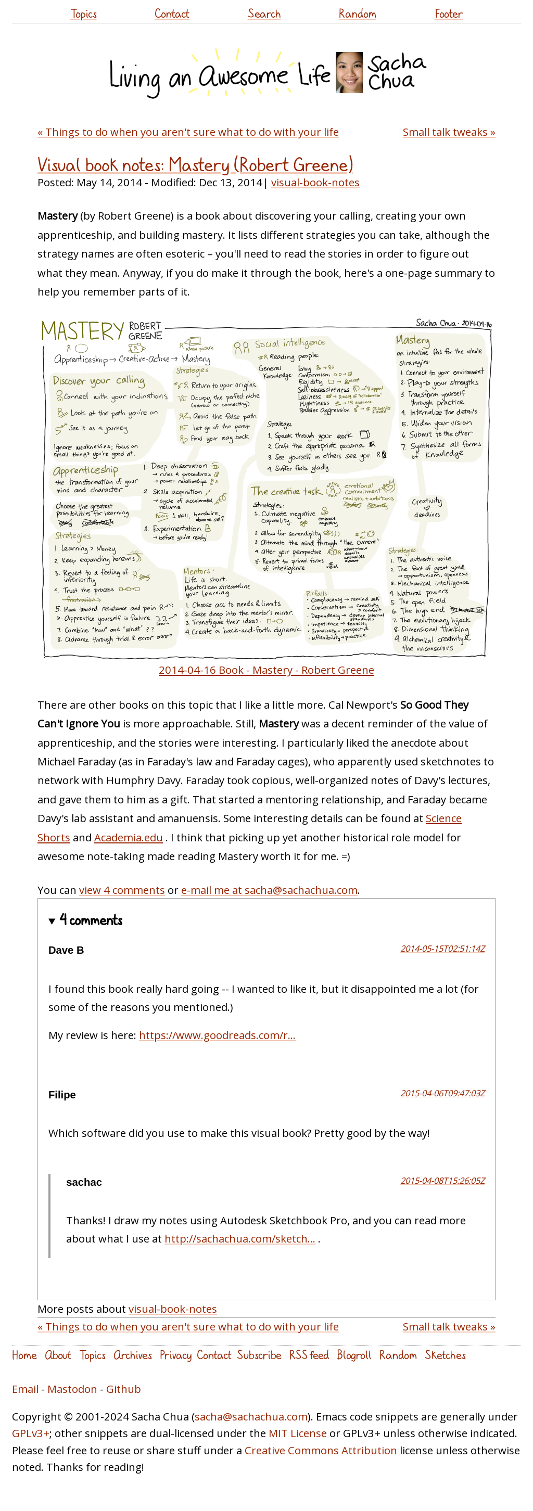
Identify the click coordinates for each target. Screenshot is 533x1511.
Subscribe (259, 1355)
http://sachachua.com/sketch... (239, 1238)
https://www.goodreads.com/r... (217, 1035)
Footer (449, 13)
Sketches (445, 1355)
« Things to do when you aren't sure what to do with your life (188, 131)
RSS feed (309, 1355)
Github (123, 1388)
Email (25, 1388)
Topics (83, 13)
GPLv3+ (30, 1433)
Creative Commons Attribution (321, 1450)
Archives (132, 1355)
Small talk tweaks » (449, 131)
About (58, 1355)
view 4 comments (122, 889)
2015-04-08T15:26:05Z (442, 1180)
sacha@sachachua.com (251, 1416)
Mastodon (72, 1388)
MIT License (298, 1433)
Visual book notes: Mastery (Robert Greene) (195, 164)
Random (357, 13)
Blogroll (354, 1355)
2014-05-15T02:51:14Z (442, 948)
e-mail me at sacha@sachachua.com (269, 889)
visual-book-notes (315, 182)
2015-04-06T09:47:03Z (442, 1093)
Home (24, 1355)
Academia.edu (128, 837)
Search (264, 13)
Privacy (176, 1355)
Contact (172, 13)
